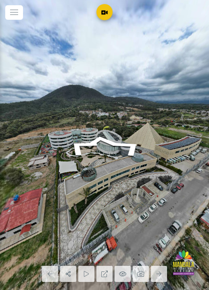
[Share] (68, 274)
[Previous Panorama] (50, 274)
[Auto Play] (86, 274)
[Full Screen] (104, 274)
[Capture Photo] (141, 274)
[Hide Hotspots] (123, 274)
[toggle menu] (14, 12)
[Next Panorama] (159, 274)
